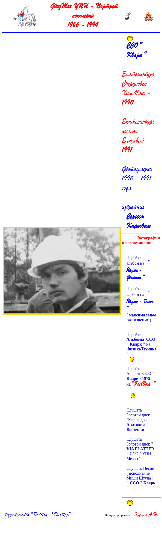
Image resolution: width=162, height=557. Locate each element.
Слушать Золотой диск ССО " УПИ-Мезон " (140, 449)
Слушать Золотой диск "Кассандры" (138, 420)
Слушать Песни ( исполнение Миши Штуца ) (141, 478)
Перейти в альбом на (137, 268)
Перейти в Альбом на (140, 379)
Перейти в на (141, 344)
